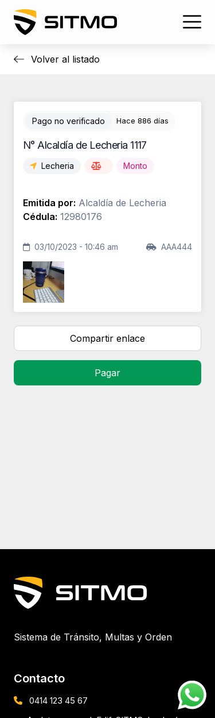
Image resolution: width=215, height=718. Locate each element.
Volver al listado (57, 59)
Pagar (107, 373)
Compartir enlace (107, 338)
